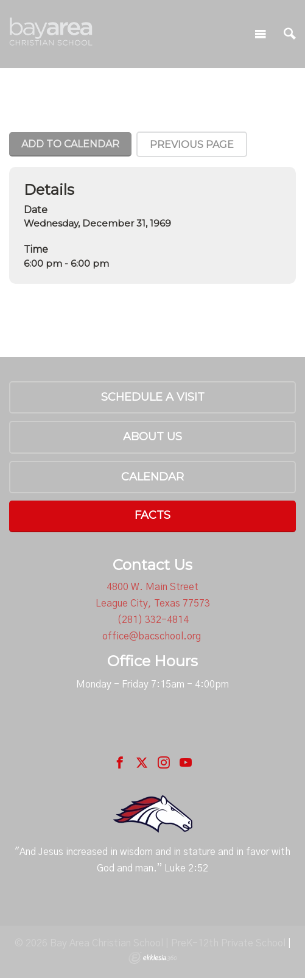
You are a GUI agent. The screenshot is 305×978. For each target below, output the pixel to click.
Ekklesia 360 (152, 958)
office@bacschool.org (151, 636)
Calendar (152, 477)
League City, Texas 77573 (153, 603)
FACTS (152, 515)
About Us (152, 436)
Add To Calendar (70, 144)
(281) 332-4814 (153, 620)
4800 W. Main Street (152, 587)
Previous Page (192, 144)
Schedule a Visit (153, 397)
